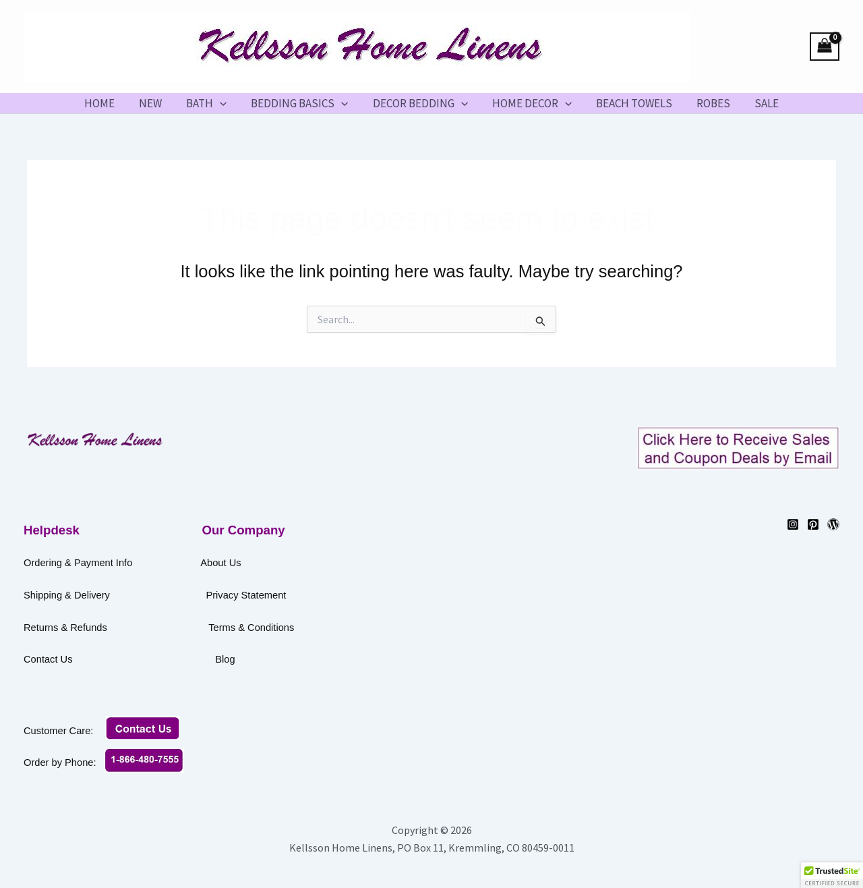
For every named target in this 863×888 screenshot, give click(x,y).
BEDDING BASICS (300, 103)
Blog (225, 659)
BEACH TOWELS (631, 103)
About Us (220, 562)
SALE (761, 103)
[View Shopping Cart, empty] (824, 46)
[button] (222, 103)
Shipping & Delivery (67, 595)
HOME (105, 103)
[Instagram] (793, 524)
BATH (209, 103)
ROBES (709, 103)
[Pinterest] (813, 524)
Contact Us (117, 659)
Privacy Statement (246, 595)
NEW (154, 103)
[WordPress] (833, 524)
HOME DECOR (530, 103)
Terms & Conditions (296, 627)
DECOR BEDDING (420, 103)
